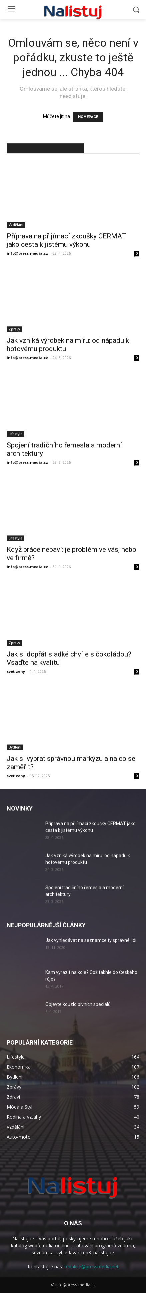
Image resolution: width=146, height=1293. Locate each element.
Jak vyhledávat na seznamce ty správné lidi (90, 940)
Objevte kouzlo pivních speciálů (78, 1004)
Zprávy (14, 329)
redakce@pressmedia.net (91, 1266)
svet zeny (16, 671)
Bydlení (15, 747)
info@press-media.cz (27, 253)
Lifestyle (15, 433)
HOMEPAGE (88, 117)
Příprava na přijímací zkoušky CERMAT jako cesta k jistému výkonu (66, 240)
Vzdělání (16, 224)
